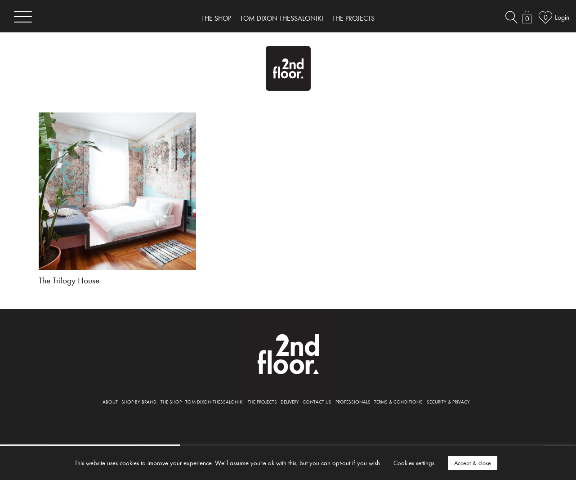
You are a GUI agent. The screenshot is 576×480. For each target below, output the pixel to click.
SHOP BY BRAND (138, 401)
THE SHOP (216, 17)
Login (562, 17)
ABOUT (110, 401)
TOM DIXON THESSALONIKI (281, 17)
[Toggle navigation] (23, 16)
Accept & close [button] (472, 463)
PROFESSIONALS (353, 401)
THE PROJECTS (353, 17)
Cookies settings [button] (413, 462)
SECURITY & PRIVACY (448, 401)
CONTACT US (317, 401)
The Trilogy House (69, 280)
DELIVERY (290, 401)
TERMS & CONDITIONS (398, 401)
